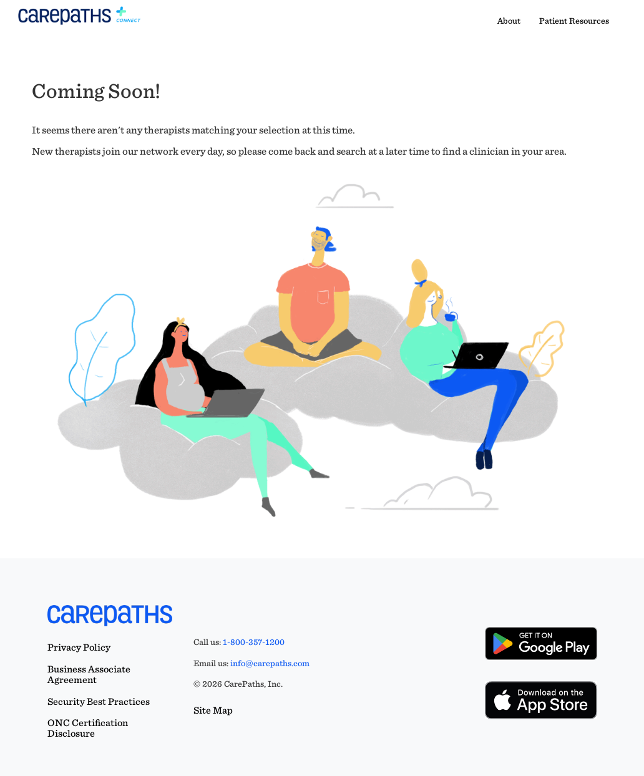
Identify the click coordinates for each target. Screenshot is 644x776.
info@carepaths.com (270, 663)
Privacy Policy (78, 647)
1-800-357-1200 (254, 642)
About (508, 21)
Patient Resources (574, 21)
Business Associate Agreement (88, 674)
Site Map (213, 710)
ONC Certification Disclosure (87, 728)
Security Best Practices (98, 701)
